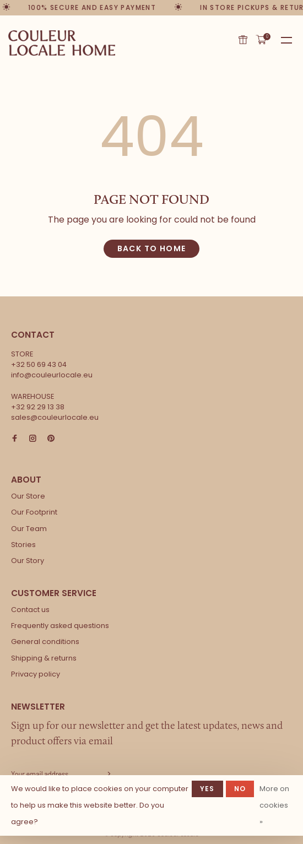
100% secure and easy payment (92, 7)
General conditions (45, 641)
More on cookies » (274, 805)
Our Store (28, 496)
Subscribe (108, 774)
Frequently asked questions (60, 625)
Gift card (242, 39)
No (240, 788)
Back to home (151, 248)
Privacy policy (35, 674)
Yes (207, 788)
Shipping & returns (44, 658)
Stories (23, 544)
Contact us (30, 609)
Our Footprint (34, 512)
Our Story (27, 560)
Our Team (29, 528)
